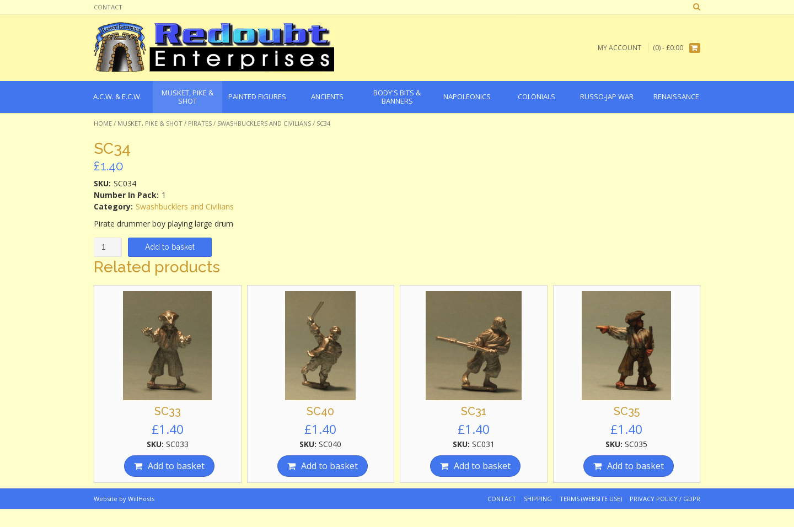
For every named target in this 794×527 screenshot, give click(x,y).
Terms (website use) (591, 498)
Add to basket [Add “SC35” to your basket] (635, 466)
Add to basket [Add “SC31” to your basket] (482, 466)
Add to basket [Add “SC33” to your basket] (176, 466)
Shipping (538, 498)
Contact (108, 6)
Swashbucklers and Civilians (264, 123)
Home (103, 123)
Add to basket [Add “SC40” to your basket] (329, 466)
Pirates (200, 123)
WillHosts (141, 498)
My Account (619, 48)
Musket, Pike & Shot (150, 123)
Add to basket (170, 247)
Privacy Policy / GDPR (665, 498)
